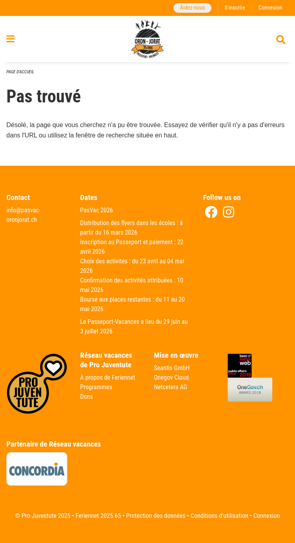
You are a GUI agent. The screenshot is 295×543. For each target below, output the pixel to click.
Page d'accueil (20, 71)
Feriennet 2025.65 (98, 515)
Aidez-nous (192, 7)
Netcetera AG (171, 387)
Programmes (96, 387)
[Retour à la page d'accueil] (147, 39)
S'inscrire (235, 7)
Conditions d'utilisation (219, 515)
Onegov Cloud (171, 377)
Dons (86, 396)
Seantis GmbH (172, 368)
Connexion (270, 7)
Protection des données (156, 515)
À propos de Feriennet (107, 377)
